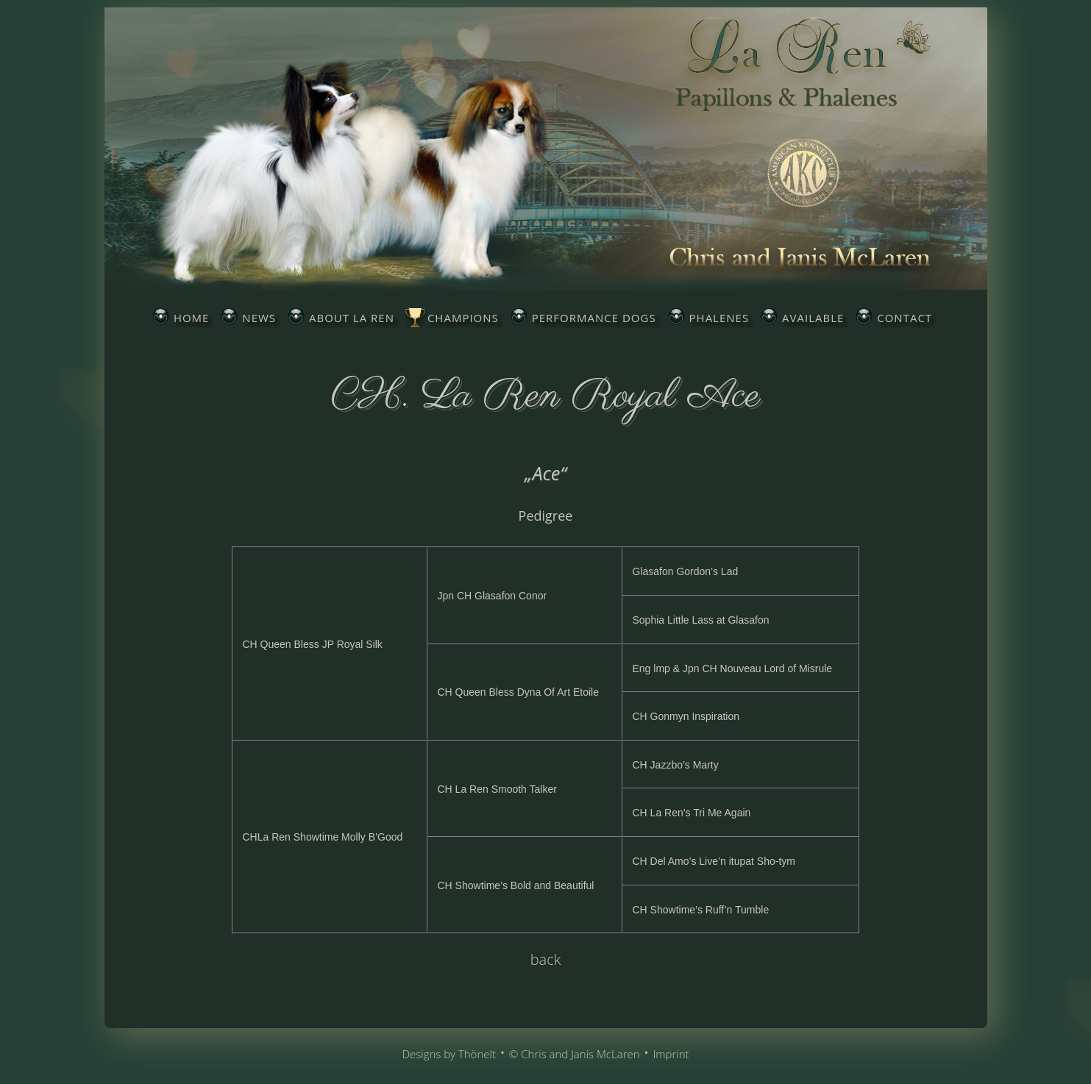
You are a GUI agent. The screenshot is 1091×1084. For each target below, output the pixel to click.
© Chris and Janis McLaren (574, 1053)
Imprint (671, 1053)
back (545, 959)
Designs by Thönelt (448, 1053)
